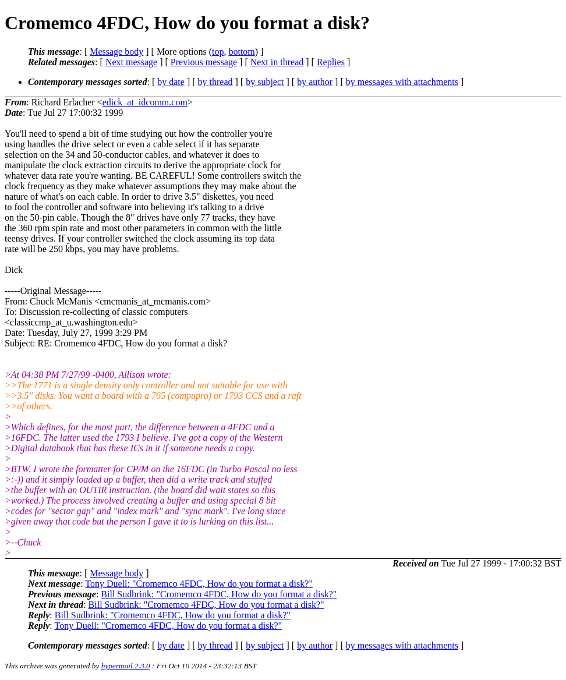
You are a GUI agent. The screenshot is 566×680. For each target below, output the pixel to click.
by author (314, 82)
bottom (241, 51)
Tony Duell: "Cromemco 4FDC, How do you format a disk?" (199, 584)
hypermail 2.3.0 (125, 665)
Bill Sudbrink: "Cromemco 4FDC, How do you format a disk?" (219, 594)
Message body (116, 51)
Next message (131, 62)
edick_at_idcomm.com (145, 102)
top (218, 51)
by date (171, 82)
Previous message (204, 62)
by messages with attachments (402, 82)
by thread (215, 82)
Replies (331, 62)
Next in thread (277, 62)
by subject (265, 82)
